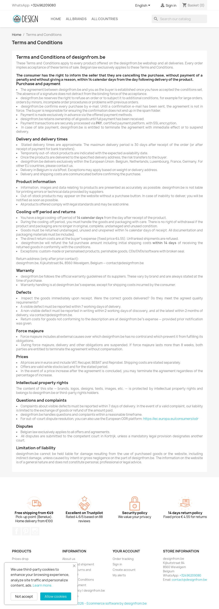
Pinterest (26, 531)
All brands (76, 19)
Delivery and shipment (78, 564)
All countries (104, 19)
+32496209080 (43, 5)
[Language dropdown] (143, 5)
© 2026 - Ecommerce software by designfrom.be (110, 603)
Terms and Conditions (78, 580)
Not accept (24, 596)
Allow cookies (56, 596)
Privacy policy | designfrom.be (83, 590)
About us (68, 559)
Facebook (16, 531)
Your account (126, 551)
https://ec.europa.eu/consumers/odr (170, 419)
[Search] (179, 19)
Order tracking (123, 559)
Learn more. (42, 585)
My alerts (119, 575)
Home (56, 19)
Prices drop (20, 559)
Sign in (117, 564)
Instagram (35, 531)
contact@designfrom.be (189, 580)
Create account (124, 570)
